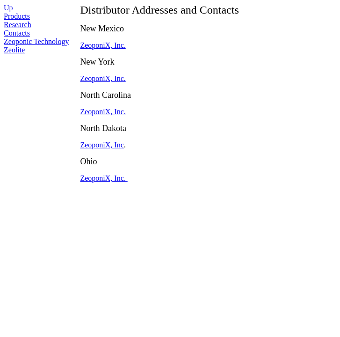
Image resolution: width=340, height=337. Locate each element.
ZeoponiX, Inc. (102, 45)
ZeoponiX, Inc (101, 145)
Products (17, 16)
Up (8, 8)
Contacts (17, 33)
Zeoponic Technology (36, 41)
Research (17, 25)
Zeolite (14, 50)
